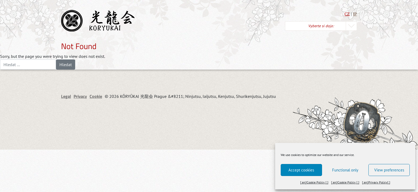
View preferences (389, 170)
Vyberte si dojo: (321, 25)
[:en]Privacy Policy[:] (376, 182)
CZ (347, 14)
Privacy (80, 96)
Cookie (96, 96)
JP (355, 14)
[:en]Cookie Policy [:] (314, 182)
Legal (66, 96)
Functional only (345, 170)
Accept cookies (301, 170)
